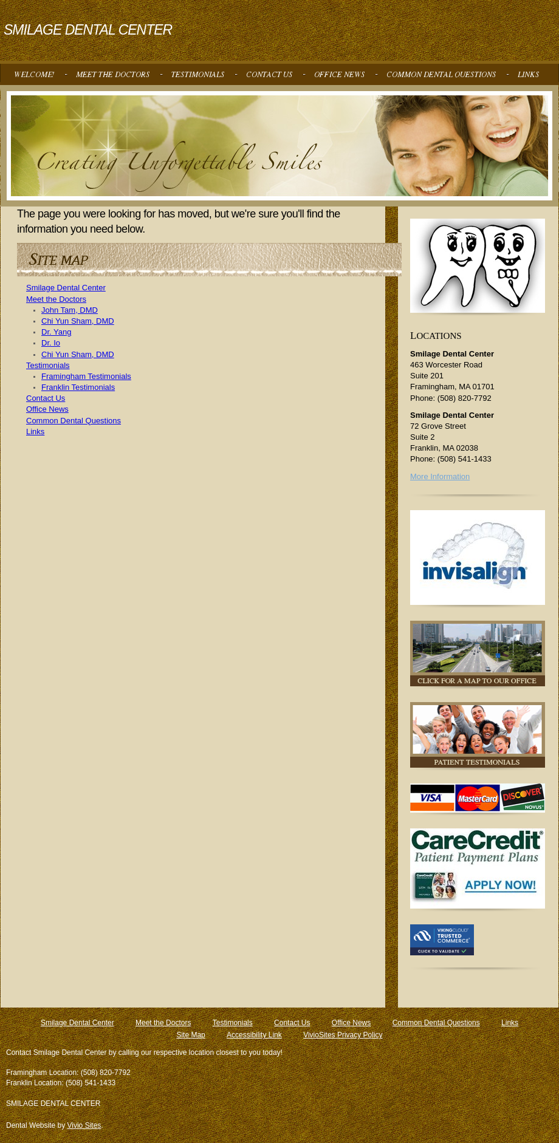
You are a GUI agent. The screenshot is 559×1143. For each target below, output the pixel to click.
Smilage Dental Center (66, 287)
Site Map (190, 1035)
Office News (47, 409)
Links (35, 431)
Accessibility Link (254, 1035)
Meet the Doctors (56, 299)
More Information (440, 476)
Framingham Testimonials (86, 376)
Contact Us (45, 398)
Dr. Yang (56, 331)
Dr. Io (50, 342)
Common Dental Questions (73, 420)
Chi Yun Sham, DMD (77, 321)
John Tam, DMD (69, 310)
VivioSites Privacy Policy (343, 1035)
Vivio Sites (84, 1125)
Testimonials (48, 365)
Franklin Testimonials (78, 387)
